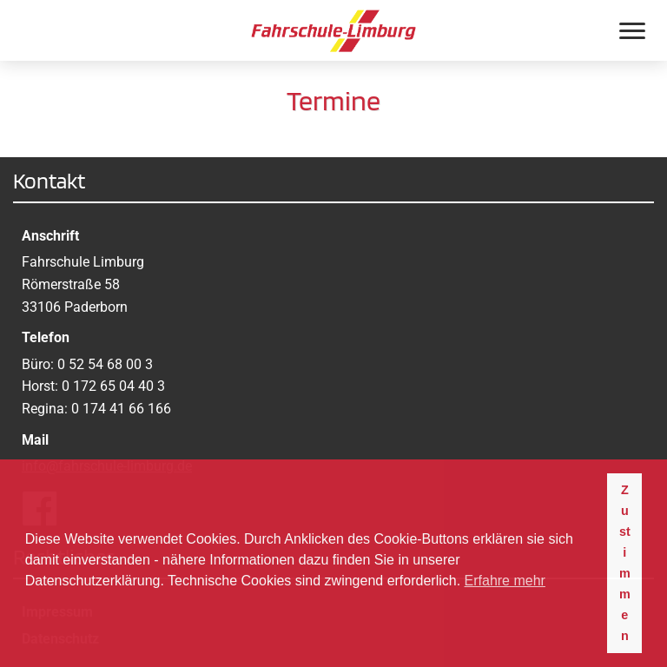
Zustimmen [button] (625, 563)
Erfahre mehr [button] (505, 580)
